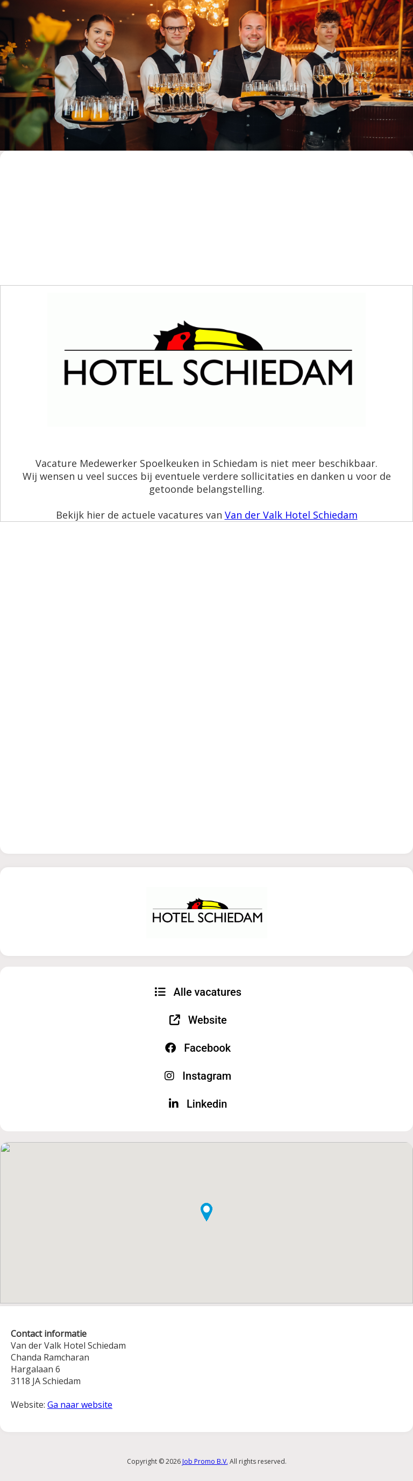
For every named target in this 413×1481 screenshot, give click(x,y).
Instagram (198, 1075)
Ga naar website (79, 1405)
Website (198, 1020)
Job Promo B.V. (205, 1461)
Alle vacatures (197, 992)
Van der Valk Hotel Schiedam (291, 514)
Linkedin (198, 1103)
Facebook (198, 1047)
